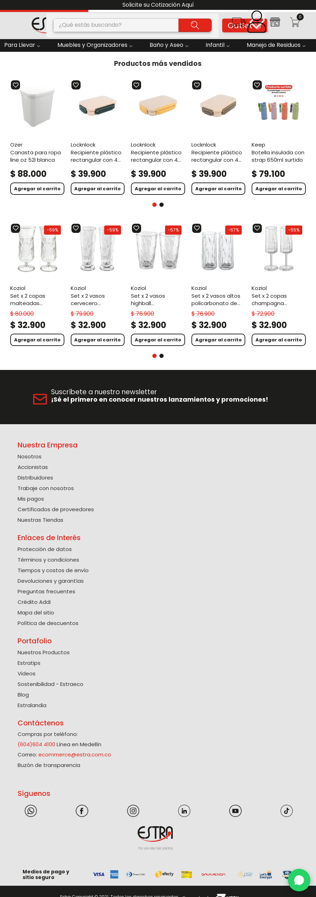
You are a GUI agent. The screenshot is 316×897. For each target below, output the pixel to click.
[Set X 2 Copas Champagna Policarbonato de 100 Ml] (279, 284)
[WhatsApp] (299, 880)
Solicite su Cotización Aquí (158, 5)
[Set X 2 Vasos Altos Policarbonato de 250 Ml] (218, 284)
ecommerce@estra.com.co (74, 754)
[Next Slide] (308, 5)
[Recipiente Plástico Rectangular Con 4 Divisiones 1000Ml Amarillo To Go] (158, 137)
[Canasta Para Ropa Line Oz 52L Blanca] (37, 137)
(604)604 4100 (36, 744)
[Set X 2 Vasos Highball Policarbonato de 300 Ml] (158, 284)
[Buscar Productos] (195, 25)
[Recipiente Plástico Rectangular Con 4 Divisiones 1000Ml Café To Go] (218, 137)
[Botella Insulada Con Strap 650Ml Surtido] (279, 137)
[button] (239, 24)
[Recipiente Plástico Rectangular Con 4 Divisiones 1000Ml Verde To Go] (98, 137)
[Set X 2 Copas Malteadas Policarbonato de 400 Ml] (37, 284)
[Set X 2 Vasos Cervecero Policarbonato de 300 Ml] (98, 284)
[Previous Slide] (7, 5)
